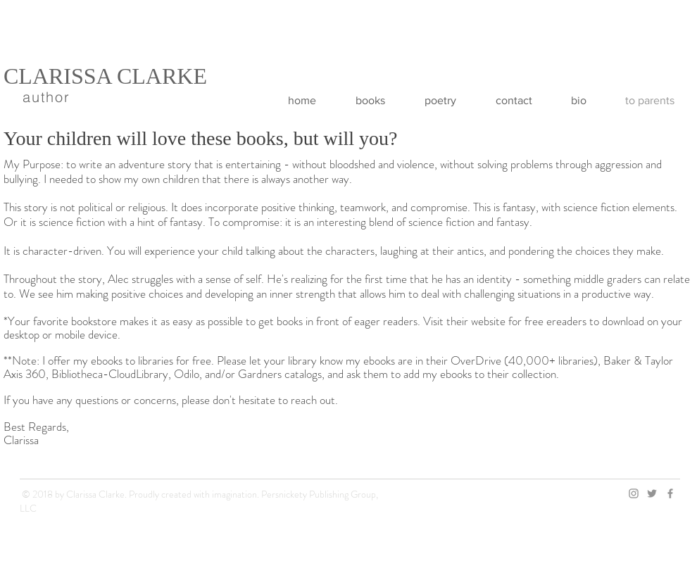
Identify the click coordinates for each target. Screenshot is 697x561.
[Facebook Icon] (670, 493)
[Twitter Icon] (652, 493)
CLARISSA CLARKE (105, 76)
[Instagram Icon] (633, 493)
